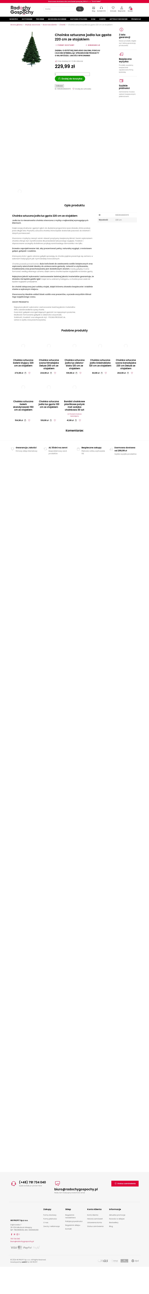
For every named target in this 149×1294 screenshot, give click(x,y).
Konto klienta (92, 1215)
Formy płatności (50, 1219)
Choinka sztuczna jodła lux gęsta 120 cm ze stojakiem (49, 404)
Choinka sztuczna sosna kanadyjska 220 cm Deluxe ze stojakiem (126, 364)
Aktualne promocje (117, 1215)
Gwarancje (92, 45)
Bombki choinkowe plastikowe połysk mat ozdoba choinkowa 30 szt (74, 405)
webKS (24, 1262)
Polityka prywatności (73, 1221)
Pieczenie (40, 19)
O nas (45, 1222)
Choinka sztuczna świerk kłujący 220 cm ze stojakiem (23, 363)
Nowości (14, 19)
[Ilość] (72, 74)
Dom (93, 19)
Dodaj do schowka (81, 89)
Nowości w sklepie (117, 1219)
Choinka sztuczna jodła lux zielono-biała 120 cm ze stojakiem (75, 364)
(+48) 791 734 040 (32, 1182)
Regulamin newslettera (70, 1216)
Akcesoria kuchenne (57, 19)
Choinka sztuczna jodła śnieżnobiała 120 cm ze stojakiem (100, 363)
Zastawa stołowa (78, 19)
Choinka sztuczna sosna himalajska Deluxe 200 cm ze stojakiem (49, 364)
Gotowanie (27, 19)
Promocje (136, 19)
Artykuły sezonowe (118, 19)
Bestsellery (113, 1222)
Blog (111, 1226)
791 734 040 (15, 1238)
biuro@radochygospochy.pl (76, 1189)
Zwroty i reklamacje (51, 1226)
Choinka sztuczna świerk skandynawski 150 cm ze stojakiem (23, 405)
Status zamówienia (125, 1183)
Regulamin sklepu (72, 1225)
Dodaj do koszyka (70, 78)
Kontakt (68, 1229)
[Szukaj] (63, 8)
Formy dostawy (64, 45)
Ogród (102, 19)
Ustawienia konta (94, 1222)
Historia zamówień (95, 1219)
